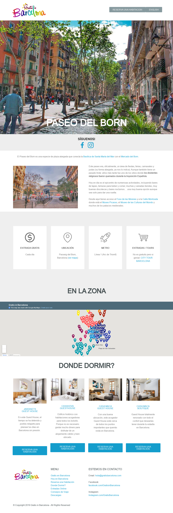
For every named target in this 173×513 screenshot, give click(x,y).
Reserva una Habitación (62, 482)
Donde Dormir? (58, 485)
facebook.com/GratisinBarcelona (104, 485)
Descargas (56, 495)
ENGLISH (154, 10)
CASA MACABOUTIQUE (143, 407)
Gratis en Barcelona (60, 475)
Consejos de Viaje (60, 492)
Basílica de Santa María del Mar (98, 156)
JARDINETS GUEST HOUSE (30, 410)
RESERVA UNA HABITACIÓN (30, 450)
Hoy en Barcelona (59, 479)
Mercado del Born (129, 156)
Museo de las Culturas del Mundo (137, 202)
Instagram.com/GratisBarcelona (104, 495)
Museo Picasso (109, 202)
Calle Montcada (150, 199)
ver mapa (72, 257)
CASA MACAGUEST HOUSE (105, 407)
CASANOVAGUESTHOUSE (67, 407)
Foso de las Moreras (126, 199)
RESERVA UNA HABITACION (127, 10)
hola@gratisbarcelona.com (108, 475)
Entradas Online (58, 488)
